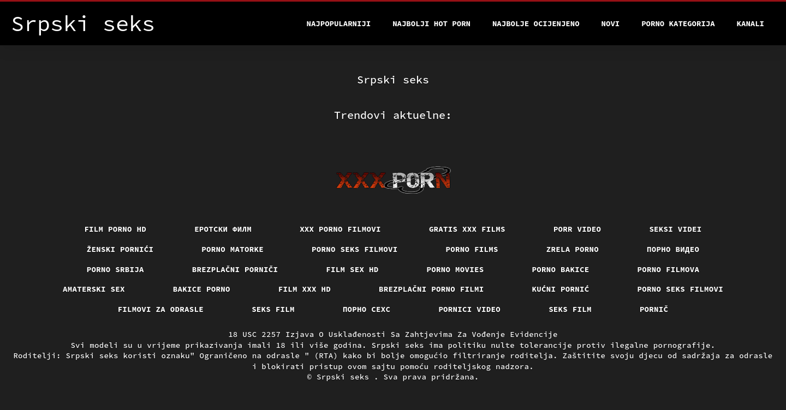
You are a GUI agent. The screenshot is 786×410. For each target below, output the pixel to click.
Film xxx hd (304, 289)
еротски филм (223, 229)
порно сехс (367, 309)
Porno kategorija (677, 23)
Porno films (472, 249)
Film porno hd (115, 229)
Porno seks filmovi (355, 249)
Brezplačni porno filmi (431, 289)
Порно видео (673, 249)
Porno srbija (115, 269)
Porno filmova (669, 269)
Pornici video (469, 309)
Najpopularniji (339, 23)
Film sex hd (352, 269)
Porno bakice (561, 269)
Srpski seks (345, 377)
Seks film (273, 309)
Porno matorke (232, 249)
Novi (611, 23)
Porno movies (455, 269)
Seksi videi (675, 229)
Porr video (577, 229)
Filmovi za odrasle (161, 309)
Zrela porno (572, 249)
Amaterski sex (94, 289)
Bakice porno (201, 289)
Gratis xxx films (467, 229)
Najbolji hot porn (431, 23)
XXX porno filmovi (340, 229)
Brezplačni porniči (235, 269)
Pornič (654, 309)
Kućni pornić (561, 289)
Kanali (750, 23)
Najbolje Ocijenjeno (536, 23)
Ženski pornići (120, 249)
